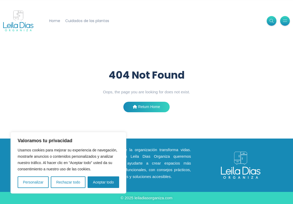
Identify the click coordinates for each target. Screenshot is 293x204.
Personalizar (33, 182)
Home (54, 20)
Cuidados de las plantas (87, 20)
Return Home (146, 107)
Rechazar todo (68, 182)
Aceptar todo (103, 182)
